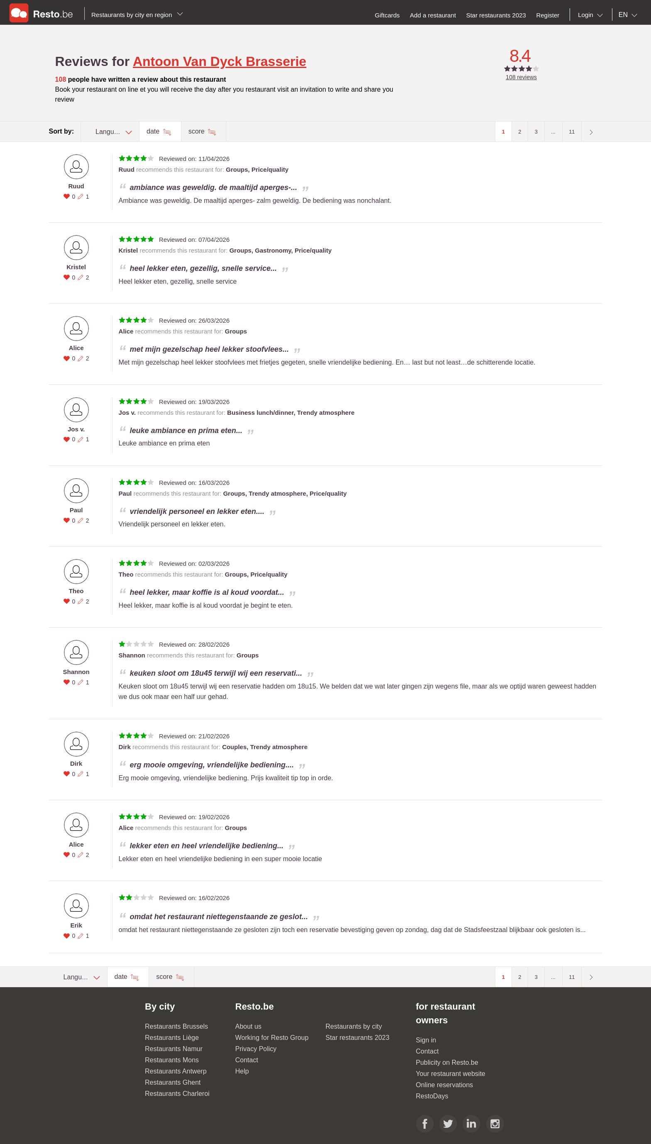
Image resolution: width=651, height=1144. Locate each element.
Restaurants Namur (174, 1048)
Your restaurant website (451, 1073)
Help (242, 1071)
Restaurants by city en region (137, 14)
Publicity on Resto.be (447, 1062)
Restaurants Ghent (173, 1082)
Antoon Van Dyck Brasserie (219, 61)
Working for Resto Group (272, 1037)
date (154, 131)
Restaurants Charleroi (177, 1093)
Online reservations (444, 1084)
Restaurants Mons (172, 1060)
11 (572, 132)
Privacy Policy (256, 1048)
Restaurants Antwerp (176, 1071)
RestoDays (432, 1096)
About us (248, 1026)
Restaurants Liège (172, 1037)
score (197, 131)
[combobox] (592, 15)
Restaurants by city (354, 1026)
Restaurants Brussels (176, 1026)
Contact (246, 1060)
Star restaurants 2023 (357, 1037)
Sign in (426, 1040)
